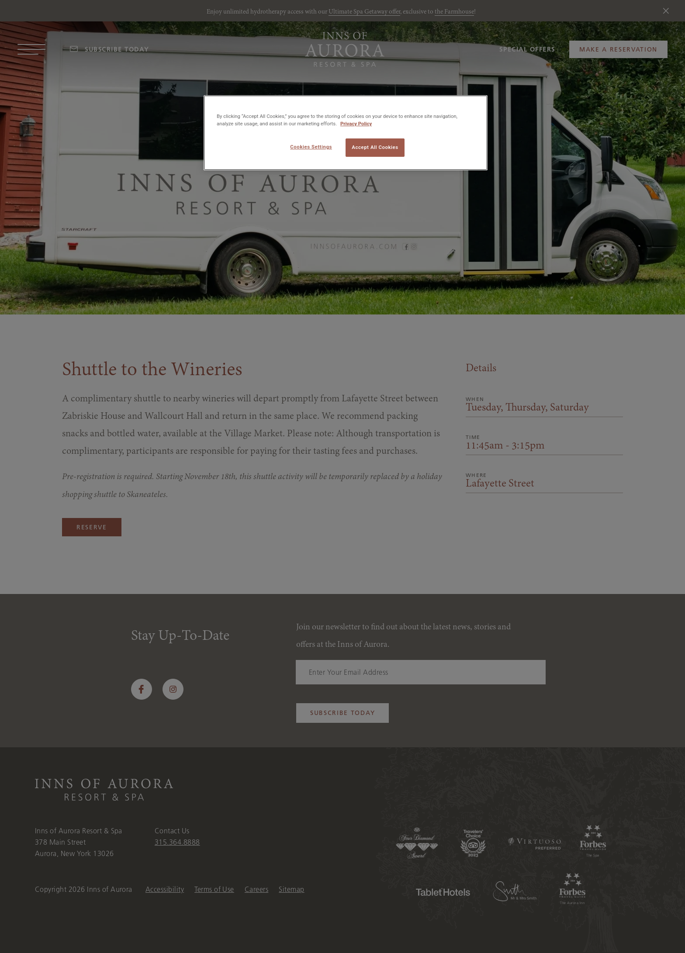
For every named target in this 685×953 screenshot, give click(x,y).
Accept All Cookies (375, 147)
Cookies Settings (311, 147)
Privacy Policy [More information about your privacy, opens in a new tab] (356, 124)
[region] (346, 132)
